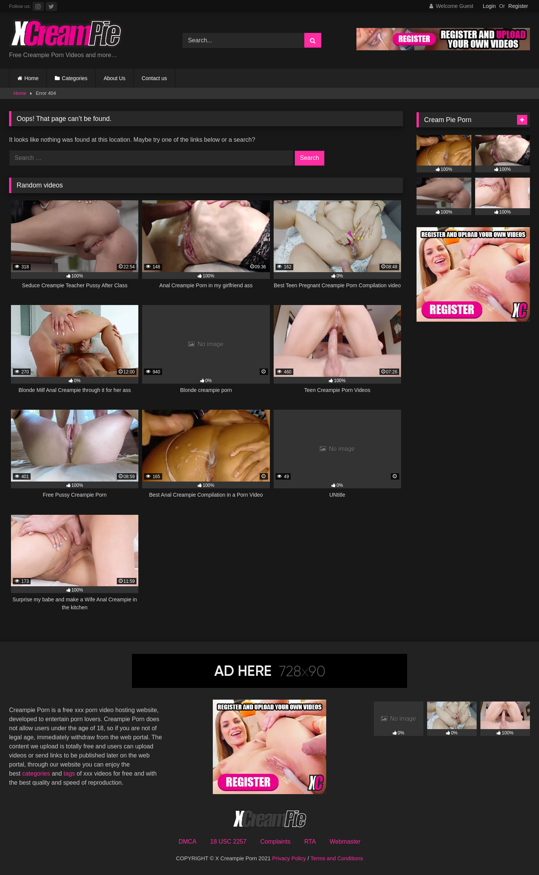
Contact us (154, 78)
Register (518, 6)
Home (32, 78)
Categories (75, 78)
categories (37, 773)
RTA (310, 841)
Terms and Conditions (336, 858)
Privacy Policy (289, 858)
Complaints (275, 841)
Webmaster (345, 841)
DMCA (187, 841)
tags (70, 773)
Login (489, 6)
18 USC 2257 (228, 841)
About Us (114, 78)
